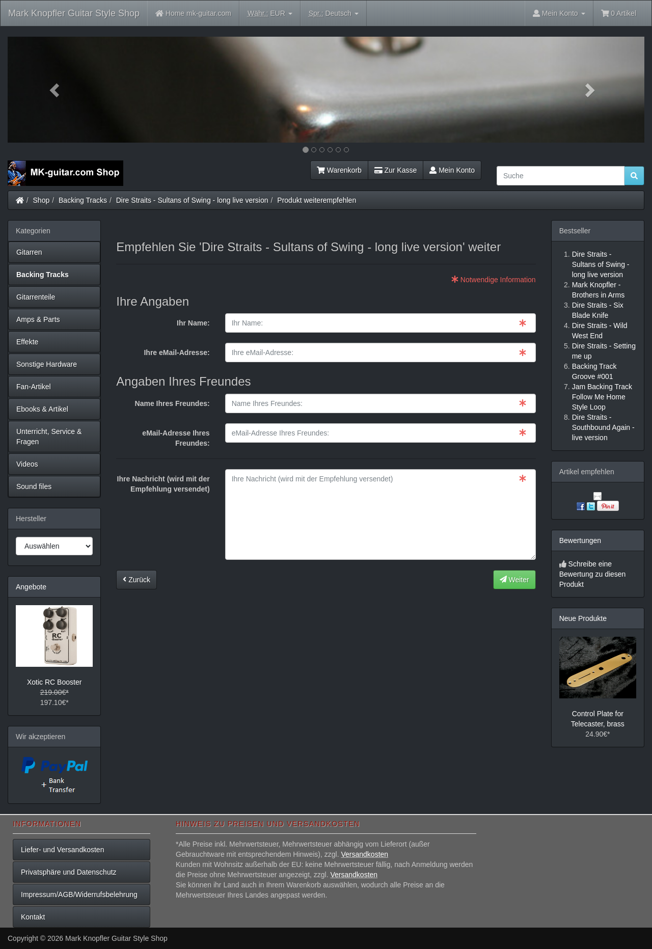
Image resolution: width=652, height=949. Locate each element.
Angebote (31, 587)
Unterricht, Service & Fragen (49, 436)
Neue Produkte (583, 618)
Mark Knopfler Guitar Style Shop (74, 13)
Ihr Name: (193, 323)
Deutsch (334, 13)
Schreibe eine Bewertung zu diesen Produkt (592, 574)
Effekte (27, 342)
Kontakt (33, 917)
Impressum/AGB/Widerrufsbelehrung (79, 894)
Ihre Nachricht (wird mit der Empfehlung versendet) (163, 484)
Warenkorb (339, 170)
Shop (41, 200)
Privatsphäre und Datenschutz (69, 872)
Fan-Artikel (33, 387)
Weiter (514, 580)
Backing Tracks (83, 200)
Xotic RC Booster (54, 682)
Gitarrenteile (35, 297)
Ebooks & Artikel (42, 409)
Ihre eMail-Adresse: (176, 352)
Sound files (33, 486)
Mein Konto (452, 170)
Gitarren (29, 252)
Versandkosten (364, 854)
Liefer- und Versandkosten (62, 850)
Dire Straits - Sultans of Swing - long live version (192, 200)
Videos (27, 464)
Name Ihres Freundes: (172, 403)
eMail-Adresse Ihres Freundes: (175, 438)
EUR (270, 13)
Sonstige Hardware (46, 364)
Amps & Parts (38, 319)
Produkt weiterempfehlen (316, 200)
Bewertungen (580, 540)
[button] (55, 90)
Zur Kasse (395, 170)
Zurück (136, 580)
